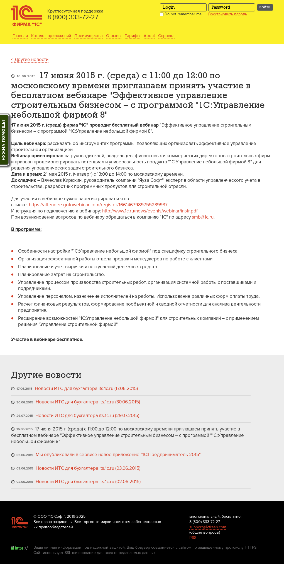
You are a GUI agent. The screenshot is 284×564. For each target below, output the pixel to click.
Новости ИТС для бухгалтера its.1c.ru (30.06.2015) (88, 402)
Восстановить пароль (227, 14)
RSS (192, 537)
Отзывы (113, 35)
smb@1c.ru (203, 217)
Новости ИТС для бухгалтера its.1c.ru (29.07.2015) (87, 415)
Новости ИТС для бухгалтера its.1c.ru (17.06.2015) (86, 388)
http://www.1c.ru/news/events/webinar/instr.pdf (149, 211)
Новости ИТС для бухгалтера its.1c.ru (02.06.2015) (88, 482)
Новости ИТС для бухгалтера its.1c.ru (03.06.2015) (88, 468)
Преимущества (88, 35)
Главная (20, 35)
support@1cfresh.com (207, 527)
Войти (265, 7)
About (149, 35)
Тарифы (132, 35)
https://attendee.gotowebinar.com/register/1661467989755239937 (98, 205)
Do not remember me (181, 14)
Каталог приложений (51, 35)
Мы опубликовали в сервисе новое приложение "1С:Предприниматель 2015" (118, 455)
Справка (166, 35)
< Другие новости (29, 59)
